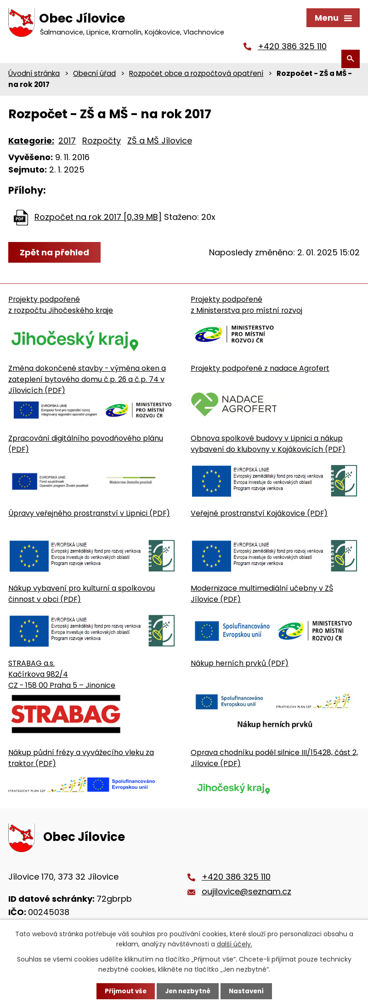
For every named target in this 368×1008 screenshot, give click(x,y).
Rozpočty (101, 142)
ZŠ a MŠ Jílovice (159, 142)
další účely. (234, 943)
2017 (67, 142)
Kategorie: (31, 142)
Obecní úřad (94, 75)
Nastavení (248, 991)
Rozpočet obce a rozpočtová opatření (196, 75)
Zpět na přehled (55, 254)
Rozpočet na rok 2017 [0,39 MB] (98, 219)
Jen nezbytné (188, 991)
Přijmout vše (123, 991)
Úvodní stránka (34, 75)
